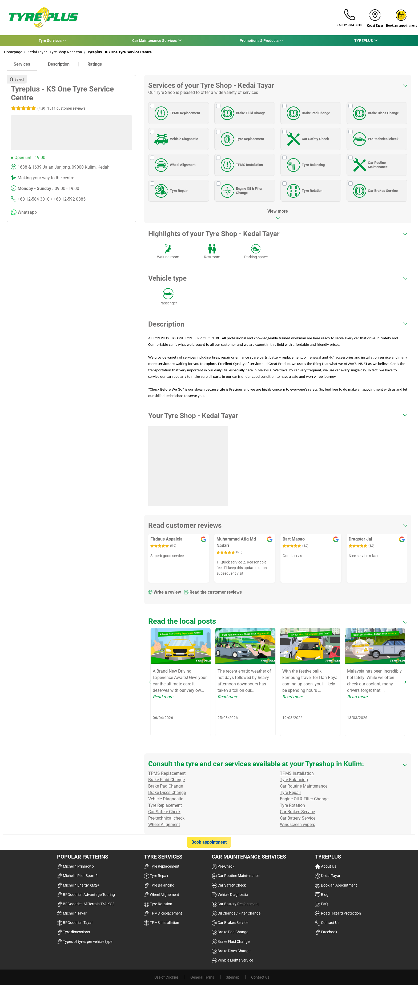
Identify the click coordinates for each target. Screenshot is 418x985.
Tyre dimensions (73, 932)
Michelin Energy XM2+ (78, 885)
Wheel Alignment (174, 165)
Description (59, 64)
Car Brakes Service (374, 190)
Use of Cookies (166, 977)
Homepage (13, 52)
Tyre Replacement (241, 139)
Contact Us (327, 922)
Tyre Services (163, 856)
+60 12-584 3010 (34, 199)
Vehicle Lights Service (232, 960)
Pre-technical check (375, 139)
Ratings (94, 64)
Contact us (260, 977)
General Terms (202, 977)
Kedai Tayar (327, 875)
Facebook (326, 932)
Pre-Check (223, 866)
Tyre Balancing (305, 165)
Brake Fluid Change (242, 113)
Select (17, 79)
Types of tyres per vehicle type (84, 941)
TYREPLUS (328, 856)
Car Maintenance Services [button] (154, 40)
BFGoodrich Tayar (75, 922)
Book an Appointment (336, 885)
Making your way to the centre (46, 177)
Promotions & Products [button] (259, 40)
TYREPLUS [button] (363, 40)
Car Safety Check (307, 139)
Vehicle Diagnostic (175, 139)
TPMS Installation (241, 165)
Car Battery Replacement (235, 904)
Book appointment (209, 842)
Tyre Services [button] (50, 40)
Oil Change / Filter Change (236, 913)
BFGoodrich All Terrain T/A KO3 (86, 904)
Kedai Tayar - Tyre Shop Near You (54, 52)
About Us (325, 866)
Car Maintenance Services (249, 856)
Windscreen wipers (297, 824)
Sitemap (233, 977)
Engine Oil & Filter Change (241, 190)
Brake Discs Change (375, 113)
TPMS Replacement (176, 113)
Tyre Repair (170, 190)
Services (22, 64)
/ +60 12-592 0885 (68, 199)
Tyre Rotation (304, 190)
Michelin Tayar (72, 913)
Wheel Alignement (161, 894)
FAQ (321, 904)
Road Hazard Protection (338, 913)
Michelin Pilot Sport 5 (77, 875)
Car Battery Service (297, 818)
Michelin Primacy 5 (75, 866)
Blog (321, 894)
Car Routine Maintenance (369, 165)
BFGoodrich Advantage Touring (86, 894)
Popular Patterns (82, 856)
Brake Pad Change (307, 113)
